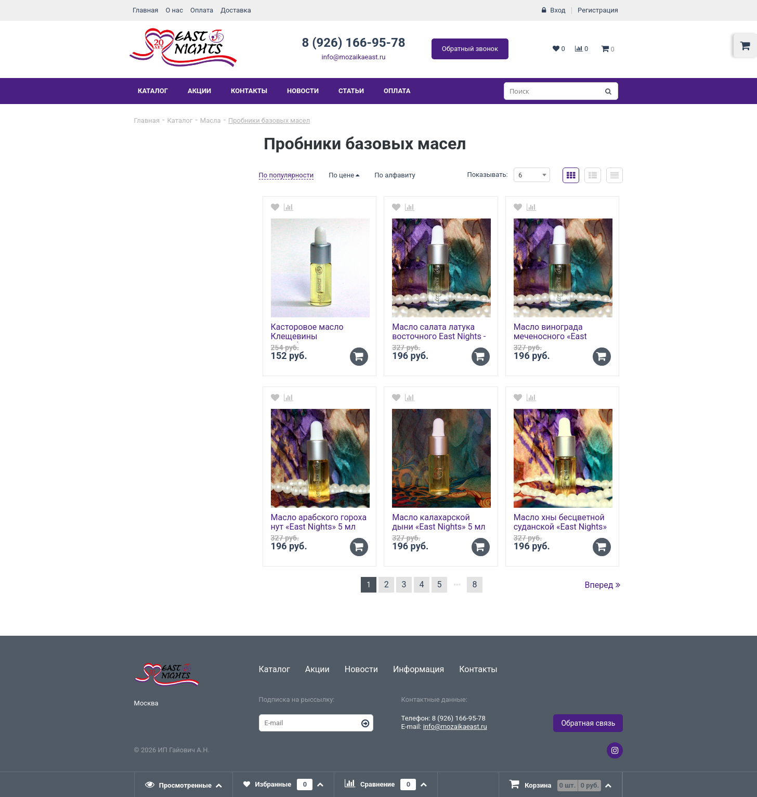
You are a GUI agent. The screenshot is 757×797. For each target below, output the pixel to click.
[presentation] (184, 784)
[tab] (184, 784)
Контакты (249, 91)
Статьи (351, 91)
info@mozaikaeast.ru (354, 57)
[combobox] (532, 175)
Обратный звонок (470, 49)
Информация (418, 669)
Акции (199, 91)
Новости (303, 91)
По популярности (286, 175)
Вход (557, 10)
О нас (174, 10)
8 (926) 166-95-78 (353, 42)
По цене (344, 175)
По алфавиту (394, 175)
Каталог (153, 91)
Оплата (201, 10)
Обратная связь (588, 723)
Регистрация (598, 10)
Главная (145, 10)
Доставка (235, 10)
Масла (210, 120)
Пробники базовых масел (269, 120)
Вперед (603, 585)
